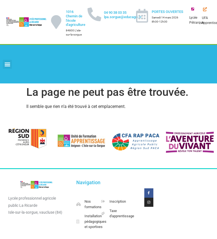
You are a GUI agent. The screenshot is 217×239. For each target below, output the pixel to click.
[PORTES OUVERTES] (142, 16)
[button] (7, 64)
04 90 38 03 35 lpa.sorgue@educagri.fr (123, 14)
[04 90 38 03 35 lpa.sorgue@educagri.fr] (94, 14)
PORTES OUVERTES (167, 12)
